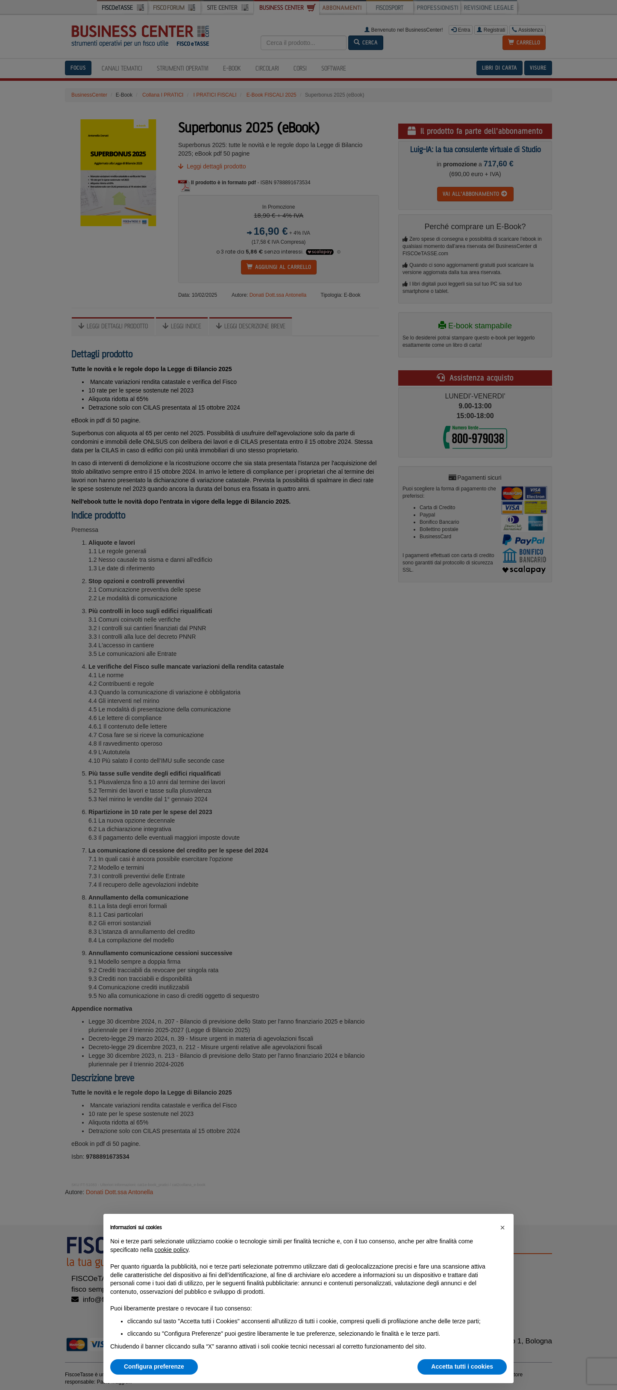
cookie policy (171, 1249)
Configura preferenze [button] (154, 1366)
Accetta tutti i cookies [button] (462, 1366)
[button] (502, 1227)
